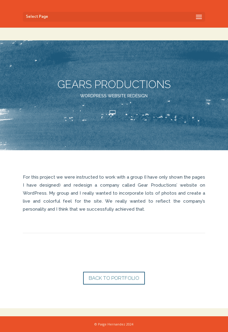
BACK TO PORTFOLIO (114, 278)
